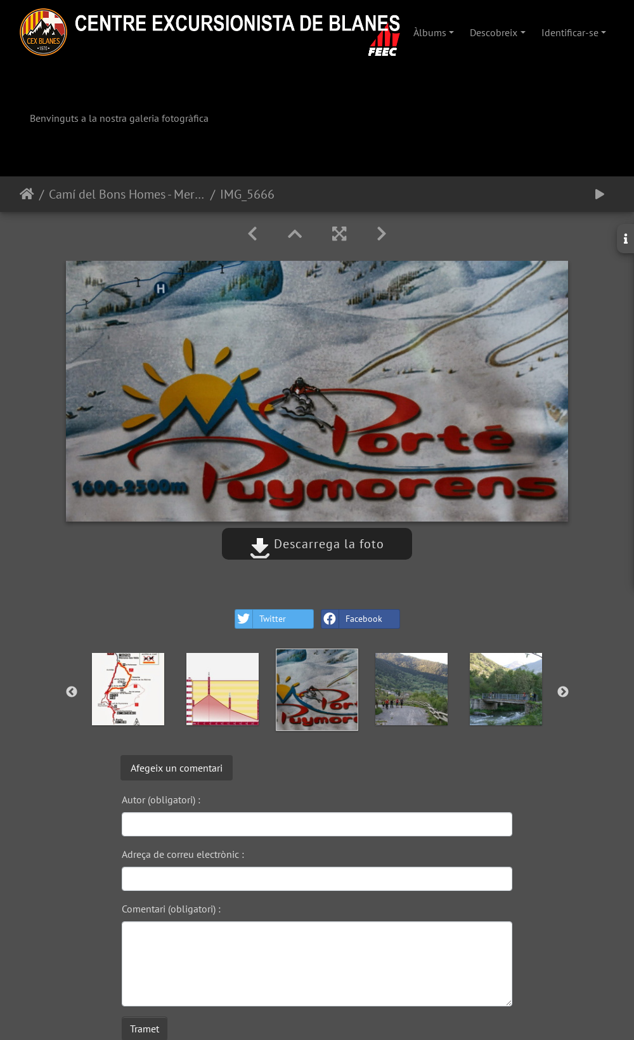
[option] (128, 689)
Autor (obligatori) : (161, 799)
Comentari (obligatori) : (171, 908)
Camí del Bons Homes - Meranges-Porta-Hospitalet (127, 194)
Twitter (260, 619)
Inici (27, 194)
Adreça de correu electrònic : (183, 854)
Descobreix (493, 32)
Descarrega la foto (317, 544)
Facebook (351, 619)
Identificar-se (569, 32)
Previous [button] (71, 692)
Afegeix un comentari (177, 767)
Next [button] (563, 692)
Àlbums (429, 32)
